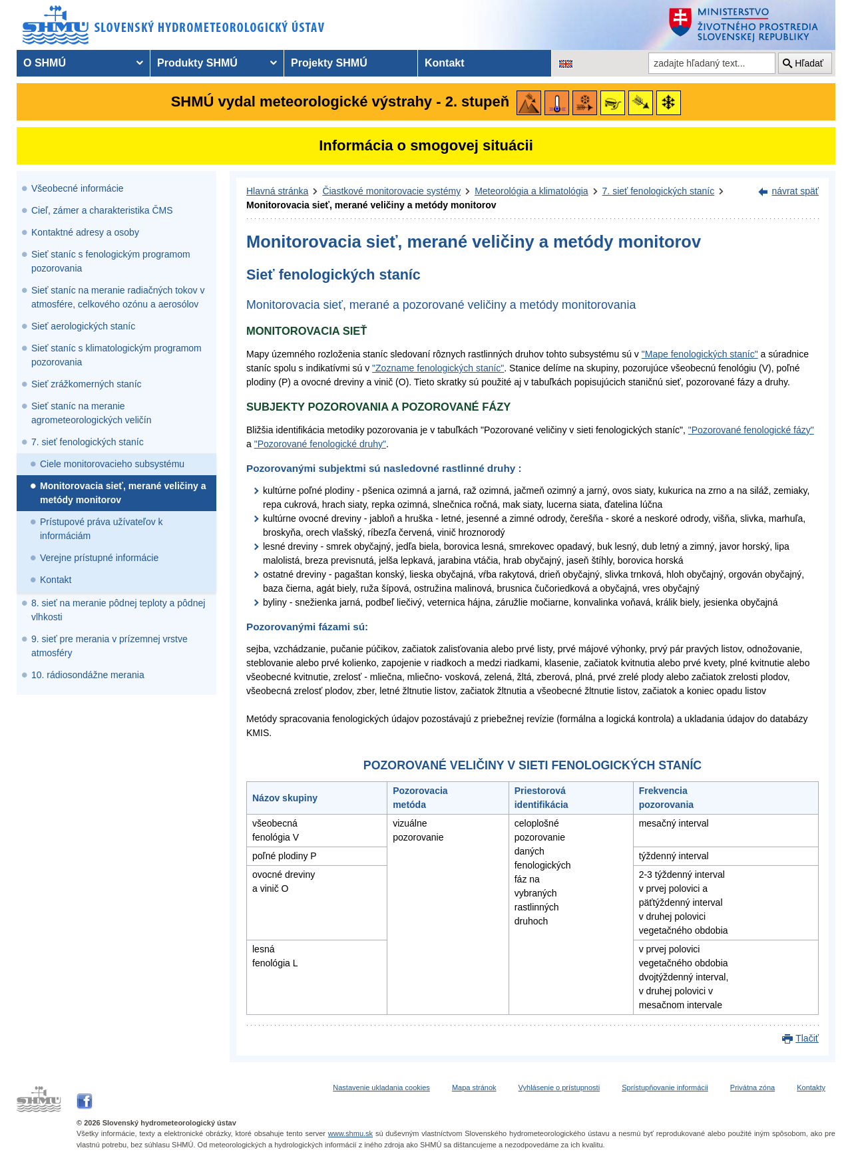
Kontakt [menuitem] (445, 63)
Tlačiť (807, 1038)
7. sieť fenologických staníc (87, 442)
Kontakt (55, 579)
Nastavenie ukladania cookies (381, 1087)
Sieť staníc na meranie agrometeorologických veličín (91, 413)
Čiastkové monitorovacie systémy (391, 191)
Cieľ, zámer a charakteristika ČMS (102, 210)
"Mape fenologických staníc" (700, 354)
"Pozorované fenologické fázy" (751, 430)
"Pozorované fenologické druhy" (320, 444)
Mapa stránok (474, 1087)
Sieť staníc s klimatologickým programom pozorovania (116, 355)
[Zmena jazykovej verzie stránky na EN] (565, 63)
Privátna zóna (752, 1087)
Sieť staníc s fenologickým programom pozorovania (110, 261)
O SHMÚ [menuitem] (44, 63)
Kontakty (811, 1087)
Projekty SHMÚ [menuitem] (329, 63)
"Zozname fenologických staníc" (438, 368)
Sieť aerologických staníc (83, 326)
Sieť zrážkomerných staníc (86, 384)
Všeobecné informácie (77, 188)
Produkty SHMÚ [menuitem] (197, 63)
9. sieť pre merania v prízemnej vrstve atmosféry (109, 646)
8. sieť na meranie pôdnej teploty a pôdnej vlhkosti (118, 610)
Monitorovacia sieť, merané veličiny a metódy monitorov (123, 493)
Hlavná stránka (277, 191)
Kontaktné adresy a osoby (85, 232)
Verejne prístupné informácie (99, 557)
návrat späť (795, 191)
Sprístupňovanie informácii (665, 1087)
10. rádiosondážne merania (87, 675)
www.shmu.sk (350, 1133)
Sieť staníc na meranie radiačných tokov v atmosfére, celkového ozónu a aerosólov (118, 297)
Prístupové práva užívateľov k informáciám (101, 528)
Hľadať (809, 63)
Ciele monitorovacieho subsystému (112, 464)
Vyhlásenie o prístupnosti (559, 1087)
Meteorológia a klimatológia (531, 191)
